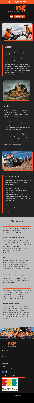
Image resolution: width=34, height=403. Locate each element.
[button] (11, 16)
